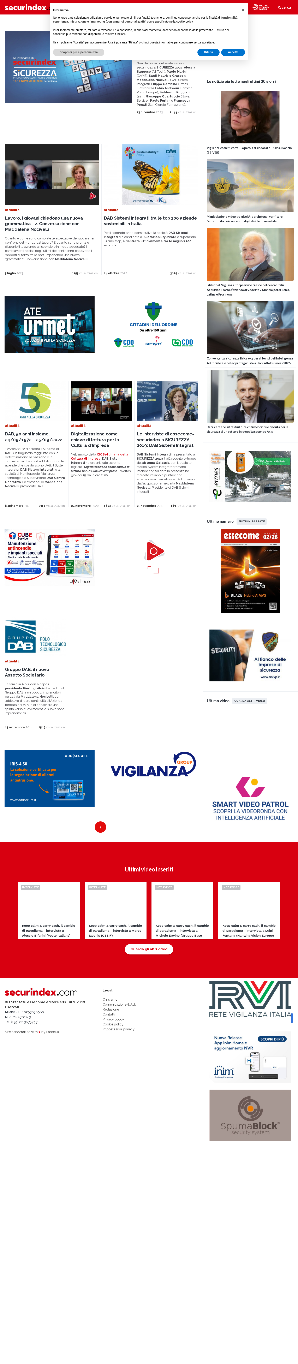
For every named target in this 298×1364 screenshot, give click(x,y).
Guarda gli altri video (149, 949)
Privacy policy (113, 1019)
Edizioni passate (251, 521)
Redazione (111, 1009)
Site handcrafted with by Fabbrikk (32, 1032)
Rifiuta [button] (208, 52)
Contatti (109, 1014)
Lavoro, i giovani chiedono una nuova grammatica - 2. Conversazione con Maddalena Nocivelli (44, 223)
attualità (12, 210)
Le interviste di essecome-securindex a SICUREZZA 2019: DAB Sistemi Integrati (166, 439)
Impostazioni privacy (119, 1029)
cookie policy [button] (184, 21)
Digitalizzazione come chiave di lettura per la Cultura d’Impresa (95, 439)
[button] (243, 10)
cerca (284, 7)
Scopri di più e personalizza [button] (79, 52)
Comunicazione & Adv (120, 1004)
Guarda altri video (249, 700)
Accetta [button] (233, 52)
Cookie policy (113, 1024)
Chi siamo (110, 999)
